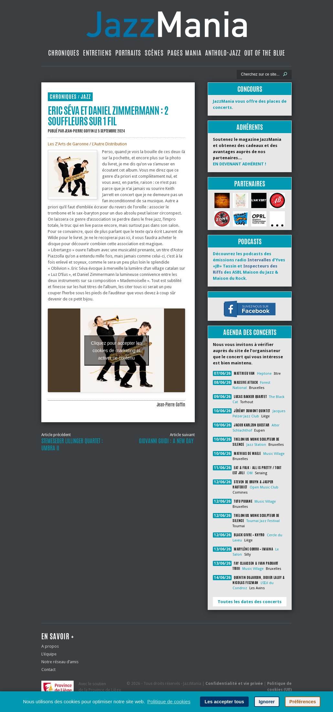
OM (250, 473)
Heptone (264, 374)
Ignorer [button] (267, 701)
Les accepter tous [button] (224, 701)
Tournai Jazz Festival (263, 521)
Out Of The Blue (264, 53)
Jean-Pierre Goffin (79, 131)
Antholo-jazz (223, 53)
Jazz (86, 96)
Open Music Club (264, 487)
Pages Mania (184, 53)
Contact (48, 669)
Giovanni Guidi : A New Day (167, 441)
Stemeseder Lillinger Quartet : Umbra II (72, 444)
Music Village (274, 454)
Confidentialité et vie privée (234, 683)
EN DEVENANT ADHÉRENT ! (239, 164)
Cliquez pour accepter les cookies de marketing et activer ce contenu (116, 350)
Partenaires (249, 183)
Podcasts (250, 241)
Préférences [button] (302, 701)
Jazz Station (256, 445)
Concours (249, 89)
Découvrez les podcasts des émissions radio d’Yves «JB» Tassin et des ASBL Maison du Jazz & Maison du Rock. (249, 266)
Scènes (154, 53)
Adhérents (249, 127)
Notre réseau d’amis (59, 661)
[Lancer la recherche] (285, 74)
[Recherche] (260, 74)
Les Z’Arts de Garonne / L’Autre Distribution (87, 143)
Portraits (128, 53)
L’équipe (49, 654)
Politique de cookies (168, 701)
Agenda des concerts (249, 332)
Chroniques (63, 53)
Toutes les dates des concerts (250, 601)
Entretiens (97, 53)
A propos (50, 646)
